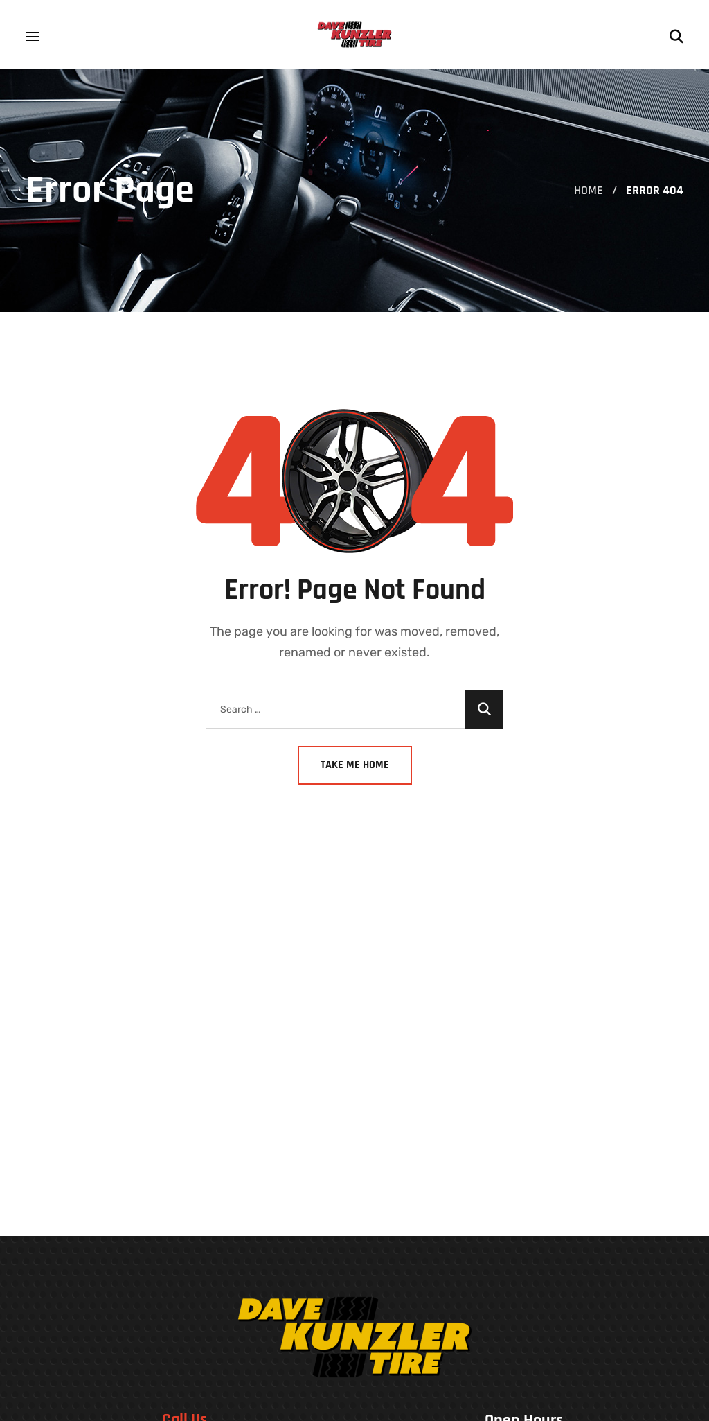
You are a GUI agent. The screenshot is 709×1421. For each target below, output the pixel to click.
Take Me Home (355, 765)
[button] (676, 34)
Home (588, 190)
